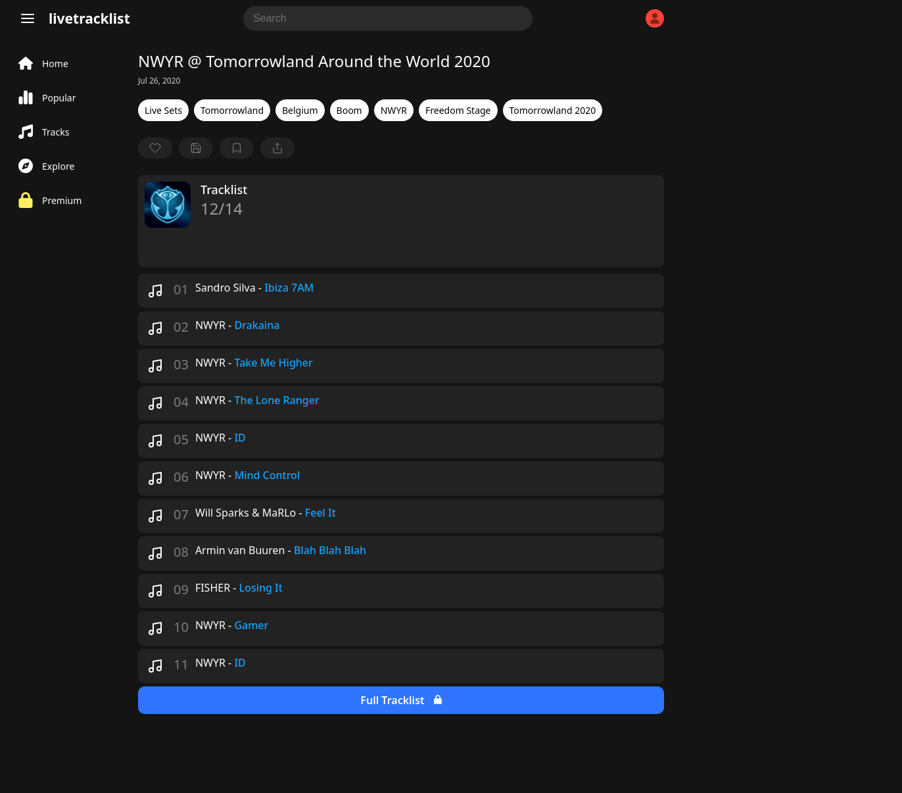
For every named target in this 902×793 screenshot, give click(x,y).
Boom (349, 110)
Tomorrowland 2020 (553, 110)
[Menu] (27, 18)
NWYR (394, 110)
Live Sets (163, 110)
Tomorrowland (232, 110)
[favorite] (155, 148)
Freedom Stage (457, 110)
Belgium (300, 110)
